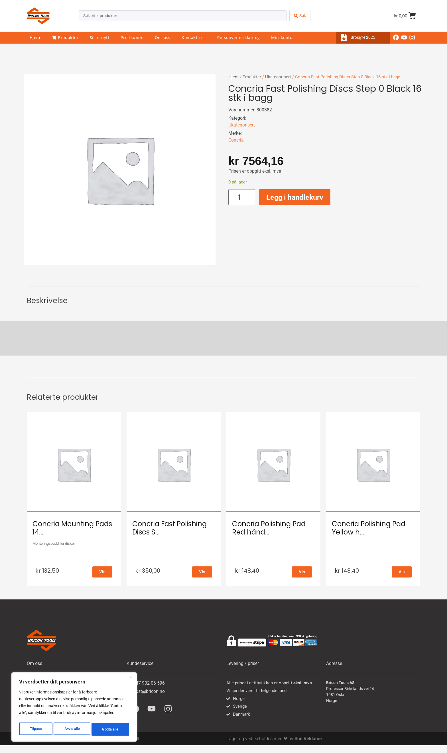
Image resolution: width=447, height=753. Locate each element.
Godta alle (110, 729)
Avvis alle (71, 729)
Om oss (162, 37)
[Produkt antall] (241, 197)
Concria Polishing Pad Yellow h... (368, 528)
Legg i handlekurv (294, 197)
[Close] (130, 679)
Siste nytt (99, 37)
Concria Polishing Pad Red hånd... (269, 528)
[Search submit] (299, 15)
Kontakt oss (194, 37)
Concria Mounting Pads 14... (72, 528)
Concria (236, 140)
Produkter (65, 37)
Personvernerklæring (238, 37)
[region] (74, 708)
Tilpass (35, 729)
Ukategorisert (278, 76)
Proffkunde (132, 37)
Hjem (35, 37)
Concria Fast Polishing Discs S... (169, 528)
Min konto (281, 37)
